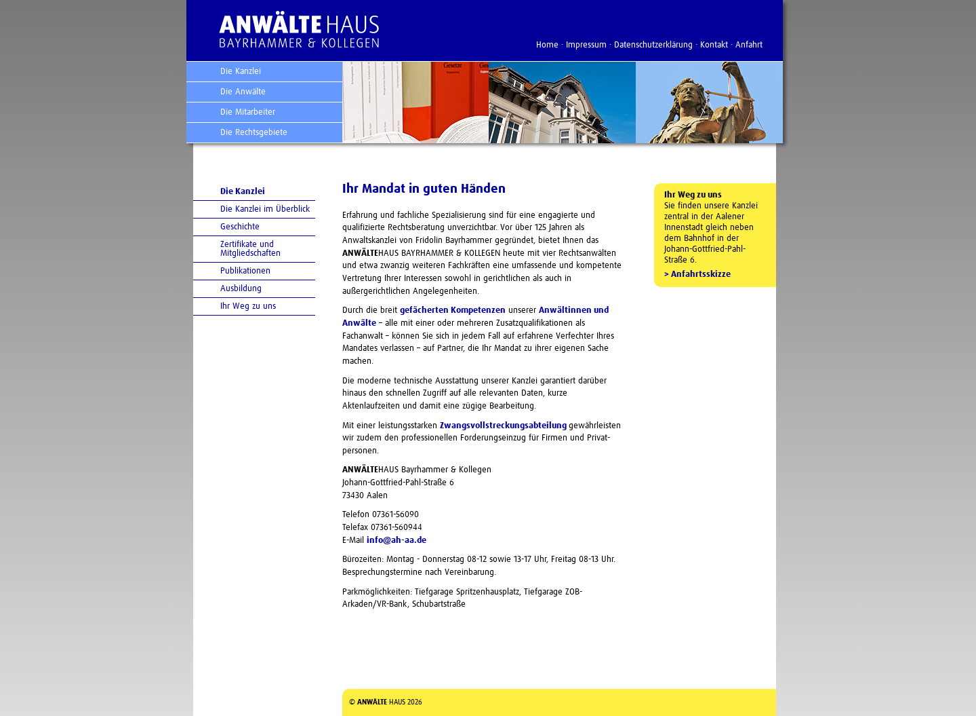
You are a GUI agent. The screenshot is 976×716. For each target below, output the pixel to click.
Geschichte (240, 227)
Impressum (586, 45)
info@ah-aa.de (396, 540)
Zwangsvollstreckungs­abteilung (504, 425)
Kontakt (714, 45)
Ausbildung (241, 288)
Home (547, 45)
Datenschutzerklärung (653, 45)
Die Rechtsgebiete (253, 132)
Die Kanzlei (240, 71)
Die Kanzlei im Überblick (265, 209)
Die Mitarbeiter (247, 112)
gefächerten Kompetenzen (453, 310)
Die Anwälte (243, 92)
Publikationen (245, 271)
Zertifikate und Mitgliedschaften (250, 249)
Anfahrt (748, 45)
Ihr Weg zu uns (248, 306)
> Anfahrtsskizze (697, 274)
